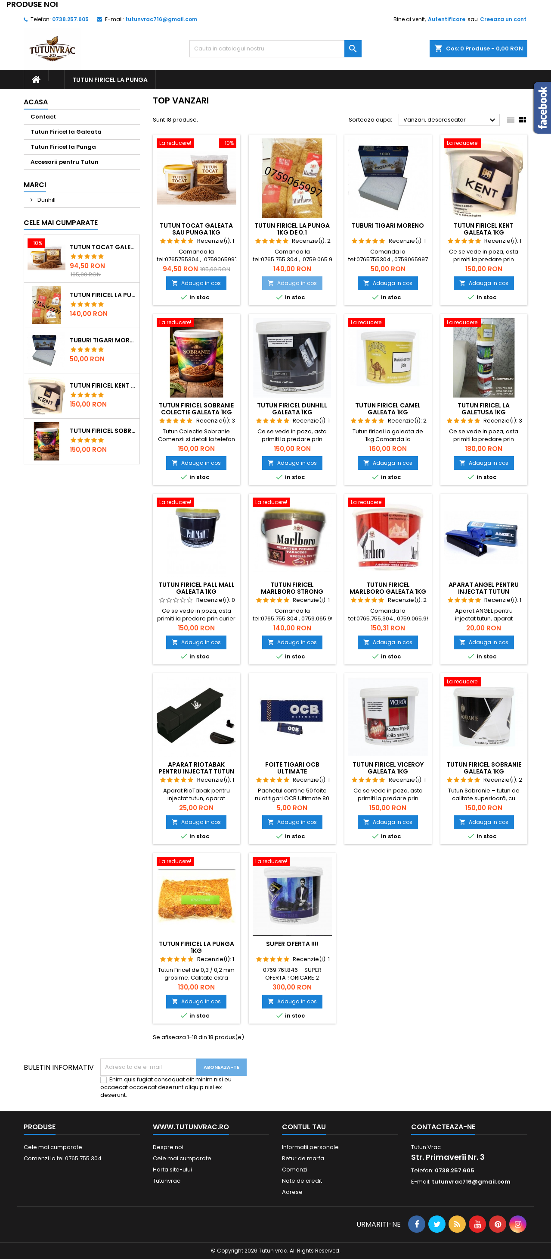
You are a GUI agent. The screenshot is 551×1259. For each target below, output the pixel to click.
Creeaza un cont (503, 19)
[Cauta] (275, 48)
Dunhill (46, 200)
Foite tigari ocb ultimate (292, 768)
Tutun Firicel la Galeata (66, 132)
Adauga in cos (196, 283)
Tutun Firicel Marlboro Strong (292, 588)
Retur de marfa (303, 1158)
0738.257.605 (70, 19)
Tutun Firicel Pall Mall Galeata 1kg (196, 588)
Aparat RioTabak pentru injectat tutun (196, 768)
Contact (43, 117)
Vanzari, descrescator (450, 120)
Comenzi (294, 1169)
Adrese (292, 1192)
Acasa (36, 102)
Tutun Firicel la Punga (110, 79)
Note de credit (302, 1181)
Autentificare (446, 19)
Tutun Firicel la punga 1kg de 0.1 (103, 294)
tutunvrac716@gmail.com (161, 19)
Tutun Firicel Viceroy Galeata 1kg (388, 768)
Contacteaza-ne (443, 1127)
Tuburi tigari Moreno (103, 340)
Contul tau (304, 1127)
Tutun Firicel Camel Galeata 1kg (388, 409)
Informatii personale (310, 1147)
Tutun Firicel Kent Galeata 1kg (103, 385)
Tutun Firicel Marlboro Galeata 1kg (388, 588)
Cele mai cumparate (61, 223)
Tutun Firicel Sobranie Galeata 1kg (483, 768)
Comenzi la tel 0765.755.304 (63, 1158)
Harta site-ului (172, 1169)
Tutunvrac (166, 1181)
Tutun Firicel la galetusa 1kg (484, 409)
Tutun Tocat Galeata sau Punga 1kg (103, 247)
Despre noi (168, 1147)
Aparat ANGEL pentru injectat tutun (484, 588)
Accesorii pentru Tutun (65, 162)
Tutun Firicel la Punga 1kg (196, 947)
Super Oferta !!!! (292, 944)
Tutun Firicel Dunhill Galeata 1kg (292, 409)
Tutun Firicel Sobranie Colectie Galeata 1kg (103, 430)
